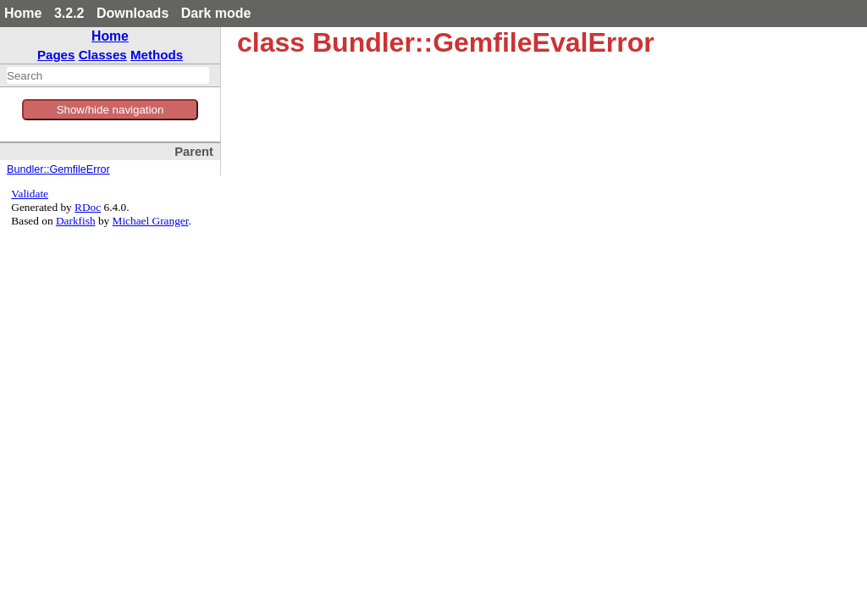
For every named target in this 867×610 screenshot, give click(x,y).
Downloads (132, 13)
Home (22, 13)
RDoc (88, 207)
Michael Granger (151, 220)
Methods (156, 54)
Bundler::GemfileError (58, 169)
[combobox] (108, 75)
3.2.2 (69, 13)
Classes (103, 54)
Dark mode (216, 13)
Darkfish (76, 220)
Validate (29, 193)
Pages (56, 54)
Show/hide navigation (110, 109)
